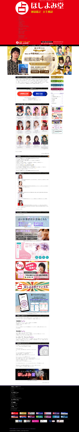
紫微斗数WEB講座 (21, 36)
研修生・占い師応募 (22, 31)
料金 (56, 45)
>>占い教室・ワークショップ (25, 340)
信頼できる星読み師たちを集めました (57, 78)
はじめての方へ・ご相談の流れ (57, 82)
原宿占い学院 (21, 29)
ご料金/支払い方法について (56, 96)
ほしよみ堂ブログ (21, 19)
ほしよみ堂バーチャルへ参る (32, 380)
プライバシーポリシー (22, 428)
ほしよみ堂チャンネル (22, 35)
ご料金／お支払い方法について (23, 25)
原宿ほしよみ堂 (25, 45)
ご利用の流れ (51, 45)
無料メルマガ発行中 (57, 119)
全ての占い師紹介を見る (45, 153)
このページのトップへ (45, 382)
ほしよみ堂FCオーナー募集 (15, 410)
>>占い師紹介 (18, 327)
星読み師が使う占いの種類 (57, 86)
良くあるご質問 (54, 98)
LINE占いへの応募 (21, 33)
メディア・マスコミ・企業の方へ (57, 90)
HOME (53, 95)
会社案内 (20, 18)
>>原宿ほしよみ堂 (19, 324)
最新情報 (19, 156)
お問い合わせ (54, 103)
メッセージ (18, 45)
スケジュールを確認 (18, 151)
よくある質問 (21, 24)
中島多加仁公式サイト (57, 124)
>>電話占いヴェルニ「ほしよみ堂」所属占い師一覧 (24, 334)
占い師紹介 (20, 22)
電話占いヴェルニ (21, 32)
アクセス (20, 17)
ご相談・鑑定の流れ (22, 21)
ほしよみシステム (21, 37)
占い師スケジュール (22, 23)
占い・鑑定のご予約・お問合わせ (24, 26)
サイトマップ (28, 428)
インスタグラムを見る (19, 214)
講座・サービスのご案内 (22, 28)
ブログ (53, 101)
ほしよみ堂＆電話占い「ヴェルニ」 (57, 129)
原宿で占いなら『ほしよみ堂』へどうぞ (17, 388)
